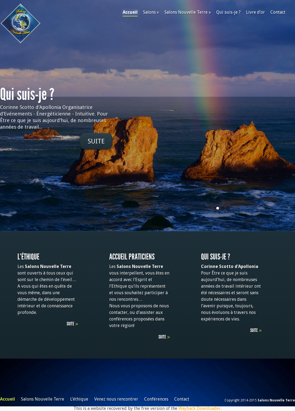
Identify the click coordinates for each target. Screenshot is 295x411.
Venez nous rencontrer (116, 399)
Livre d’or (255, 12)
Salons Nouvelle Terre (187, 12)
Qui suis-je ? (228, 12)
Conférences (156, 399)
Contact (277, 12)
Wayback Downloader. (200, 408)
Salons (151, 12)
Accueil (130, 13)
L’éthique (79, 399)
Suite (96, 141)
